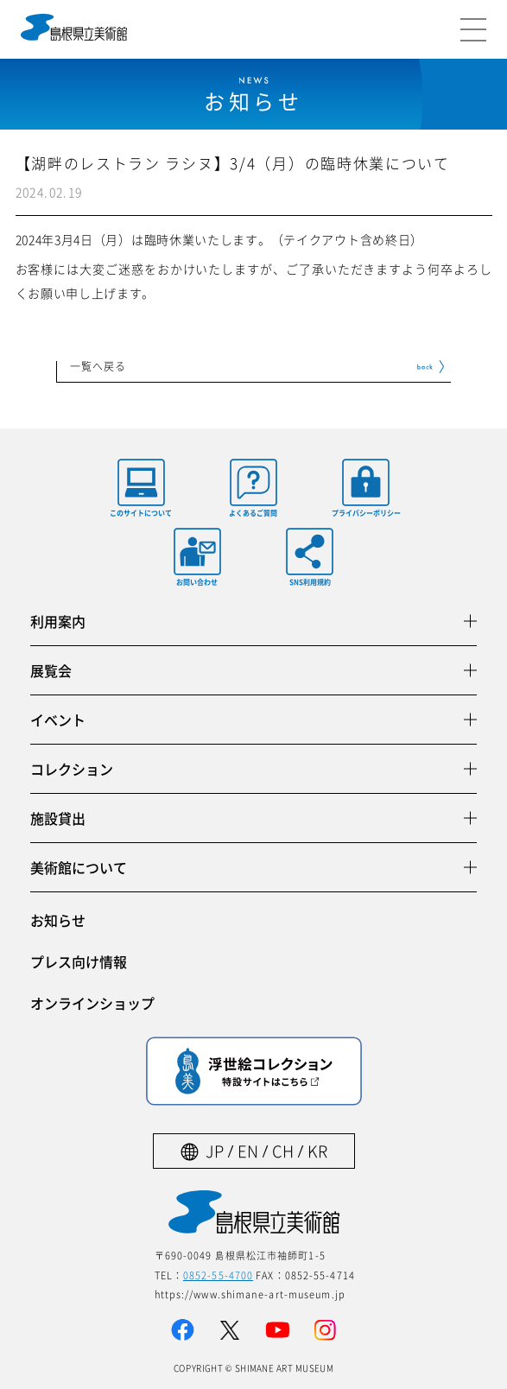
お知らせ (58, 920)
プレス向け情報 (78, 961)
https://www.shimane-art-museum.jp (250, 1294)
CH (283, 1151)
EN (248, 1151)
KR (317, 1151)
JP (215, 1151)
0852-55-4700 (218, 1275)
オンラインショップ (92, 1003)
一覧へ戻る (98, 367)
